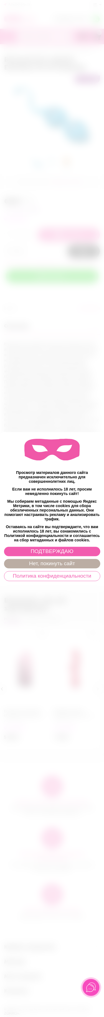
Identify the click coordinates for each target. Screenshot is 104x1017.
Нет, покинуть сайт (52, 564)
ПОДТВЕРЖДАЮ (52, 551)
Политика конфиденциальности (52, 576)
